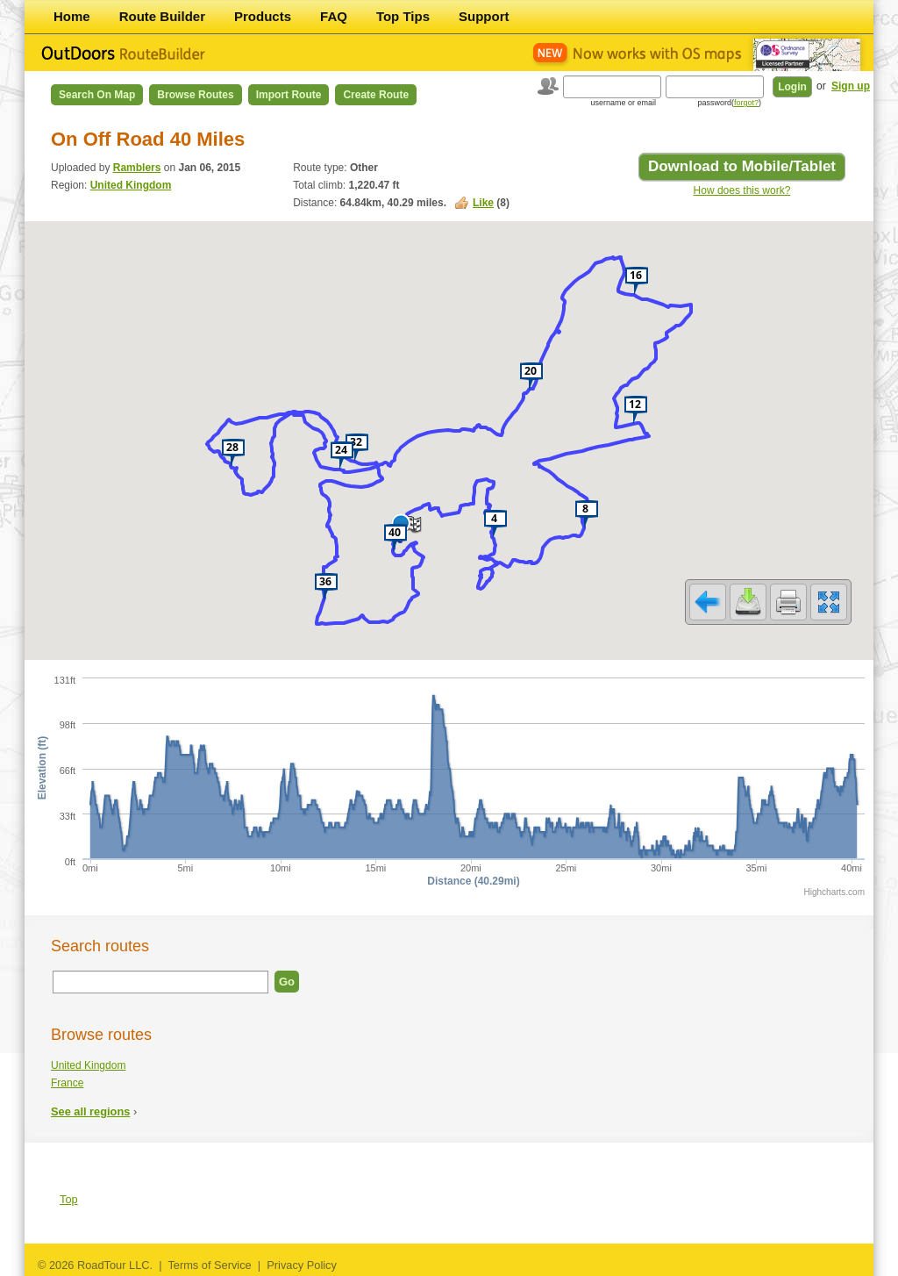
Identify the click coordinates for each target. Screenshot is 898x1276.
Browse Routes (195, 95)
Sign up (850, 86)
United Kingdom (131, 185)
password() (729, 102)
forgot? (746, 102)
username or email (623, 102)
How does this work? (742, 190)
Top (69, 1199)
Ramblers (137, 167)
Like (483, 203)
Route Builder (162, 16)
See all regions (90, 1111)
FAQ (333, 16)
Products (262, 16)
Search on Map (97, 95)
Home (71, 16)
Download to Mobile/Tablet (742, 166)
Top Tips (403, 16)
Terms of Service (209, 1265)
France (67, 1083)
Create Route (376, 95)
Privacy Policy (302, 1265)
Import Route (289, 95)
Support (484, 16)
